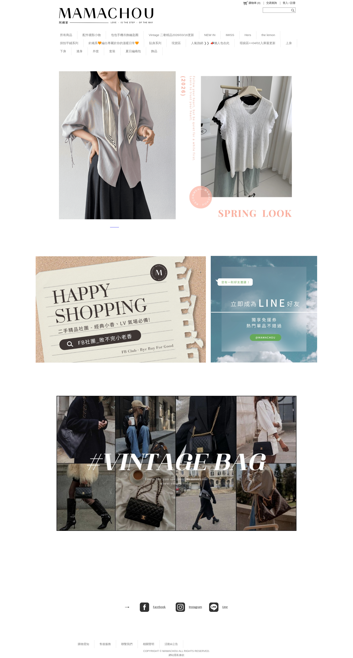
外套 (96, 51)
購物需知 (83, 644)
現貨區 (176, 43)
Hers (248, 35)
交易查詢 (271, 2)
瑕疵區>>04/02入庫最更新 (257, 43)
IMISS (230, 35)
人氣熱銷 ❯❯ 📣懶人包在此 (210, 43)
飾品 (154, 51)
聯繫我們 (127, 644)
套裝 (112, 51)
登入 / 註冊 (289, 2)
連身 (79, 51)
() (252, 3)
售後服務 (105, 644)
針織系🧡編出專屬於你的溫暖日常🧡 (114, 43)
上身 (289, 43)
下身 (63, 51)
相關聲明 (148, 644)
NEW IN (209, 35)
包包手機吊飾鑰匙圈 (124, 35)
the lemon (268, 35)
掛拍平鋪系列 (69, 43)
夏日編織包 (133, 51)
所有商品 (66, 35)
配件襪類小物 (91, 35)
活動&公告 (171, 644)
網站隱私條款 (176, 655)
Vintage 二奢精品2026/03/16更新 (171, 35)
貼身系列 (155, 43)
